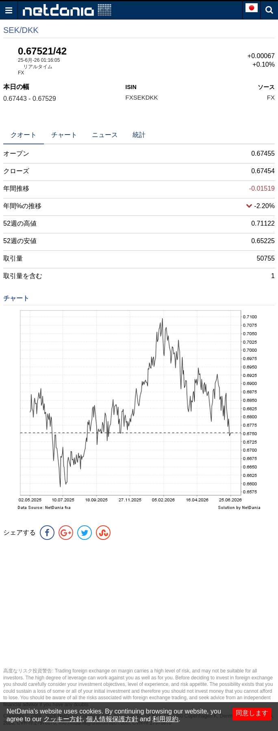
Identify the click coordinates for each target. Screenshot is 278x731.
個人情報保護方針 (112, 719)
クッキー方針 (63, 719)
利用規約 (165, 719)
